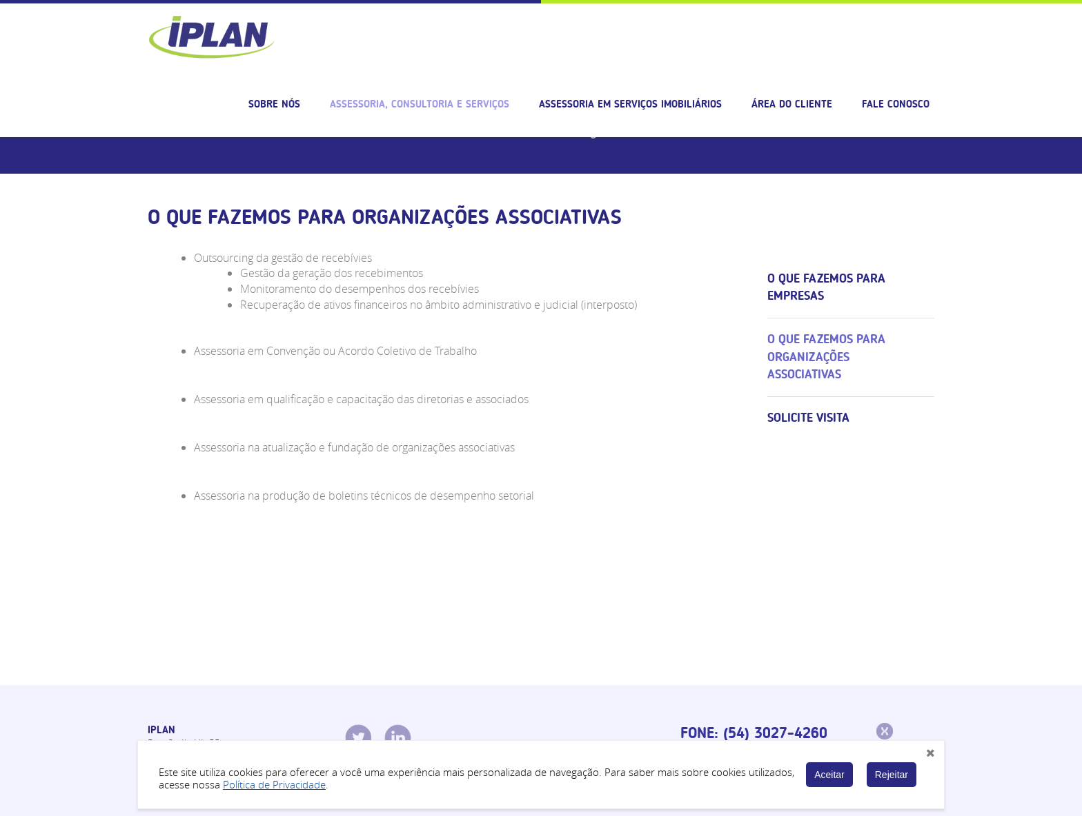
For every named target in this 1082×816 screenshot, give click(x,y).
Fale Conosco (895, 104)
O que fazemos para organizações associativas (826, 357)
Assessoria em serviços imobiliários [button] (630, 104)
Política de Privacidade (274, 784)
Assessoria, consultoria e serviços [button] (419, 104)
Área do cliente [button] (791, 104)
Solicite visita (808, 417)
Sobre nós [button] (274, 104)
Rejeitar (891, 774)
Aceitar (829, 774)
